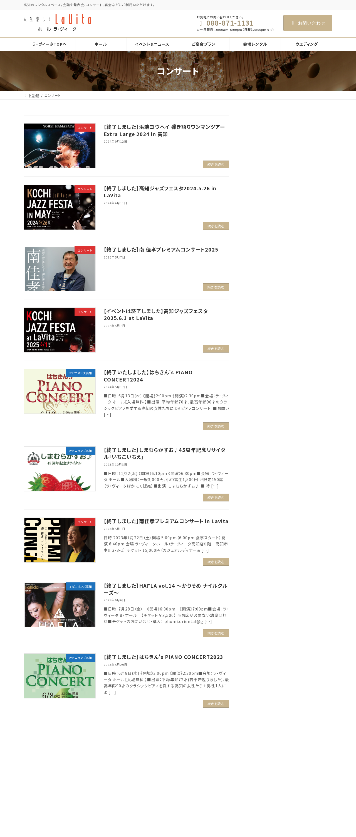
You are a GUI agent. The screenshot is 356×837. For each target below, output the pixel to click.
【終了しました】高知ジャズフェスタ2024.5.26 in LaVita (160, 191)
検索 (318, 120)
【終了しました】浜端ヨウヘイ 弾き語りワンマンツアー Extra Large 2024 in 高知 (164, 130)
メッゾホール (146, 818)
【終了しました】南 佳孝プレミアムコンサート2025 (161, 249)
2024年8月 (261, 316)
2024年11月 (262, 294)
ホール (138, 770)
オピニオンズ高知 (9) (270, 173)
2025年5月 (261, 260)
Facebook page (284, 767)
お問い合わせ (307, 23)
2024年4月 (261, 339)
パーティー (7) (264, 195)
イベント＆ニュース (147, 780)
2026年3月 (261, 237)
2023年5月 (261, 395)
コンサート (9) (263, 184)
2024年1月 (261, 350)
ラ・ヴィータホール (150, 809)
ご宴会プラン (143, 789)
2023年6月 (261, 384)
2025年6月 (261, 249)
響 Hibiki (143, 828)
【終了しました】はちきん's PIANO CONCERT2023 (163, 656)
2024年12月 (262, 282)
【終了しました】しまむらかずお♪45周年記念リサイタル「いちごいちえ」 (164, 453)
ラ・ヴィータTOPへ (147, 760)
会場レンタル (143, 799)
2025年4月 (261, 271)
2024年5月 (261, 328)
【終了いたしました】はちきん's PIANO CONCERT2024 (148, 375)
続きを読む (215, 164)
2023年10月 (262, 361)
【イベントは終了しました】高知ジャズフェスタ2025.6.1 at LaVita (156, 314)
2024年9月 (261, 305)
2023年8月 (261, 373)
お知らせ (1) (262, 161)
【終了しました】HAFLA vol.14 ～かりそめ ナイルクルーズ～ (166, 589)
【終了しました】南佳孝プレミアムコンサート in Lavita (166, 521)
